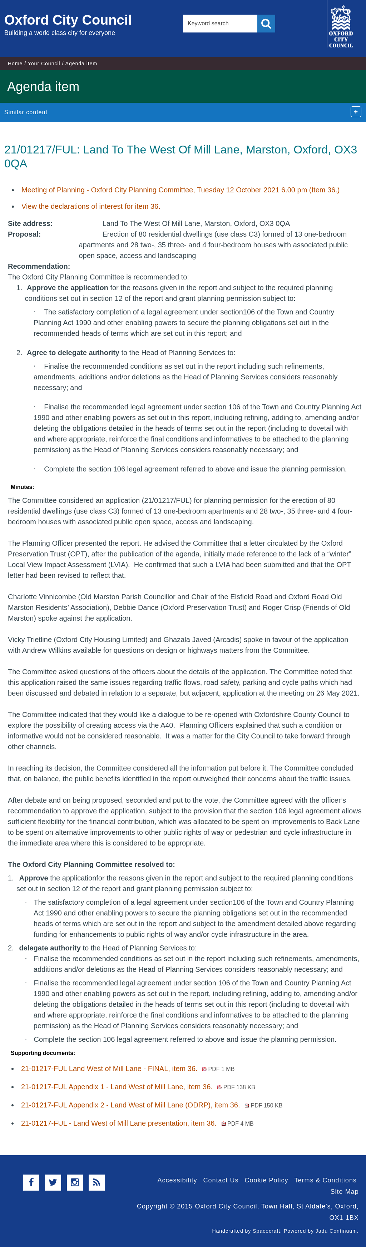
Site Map (345, 1191)
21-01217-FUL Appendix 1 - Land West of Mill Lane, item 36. (138, 1087)
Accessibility (177, 1180)
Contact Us (220, 1180)
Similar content (26, 112)
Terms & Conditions (326, 1180)
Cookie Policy (266, 1180)
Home (15, 63)
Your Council (44, 63)
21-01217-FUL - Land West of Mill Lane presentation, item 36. (137, 1123)
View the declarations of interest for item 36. (90, 206)
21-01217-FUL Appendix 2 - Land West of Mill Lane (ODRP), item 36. (151, 1105)
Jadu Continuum (336, 1231)
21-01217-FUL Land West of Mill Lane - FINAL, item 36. (127, 1068)
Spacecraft (266, 1231)
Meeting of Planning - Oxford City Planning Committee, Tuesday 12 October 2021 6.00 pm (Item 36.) (180, 190)
